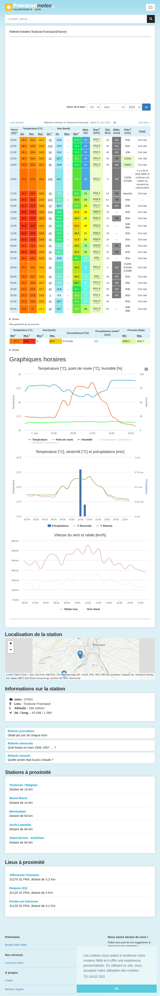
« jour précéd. (16, 122)
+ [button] (10, 644)
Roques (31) (80, 890)
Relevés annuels (80, 758)
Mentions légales (14, 989)
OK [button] (116, 988)
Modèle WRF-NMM (15, 945)
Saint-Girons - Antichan (80, 840)
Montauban (80, 814)
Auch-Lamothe (80, 827)
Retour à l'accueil (29, 7)
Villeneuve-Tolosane (80, 877)
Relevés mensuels (80, 746)
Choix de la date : (76, 107)
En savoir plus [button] (94, 976)
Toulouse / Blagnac (80, 787)
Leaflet (9, 674)
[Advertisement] (80, 70)
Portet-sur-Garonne (80, 904)
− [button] (10, 650)
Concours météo (14, 962)
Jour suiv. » (145, 122)
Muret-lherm (80, 800)
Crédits (9, 980)
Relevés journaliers (80, 733)
